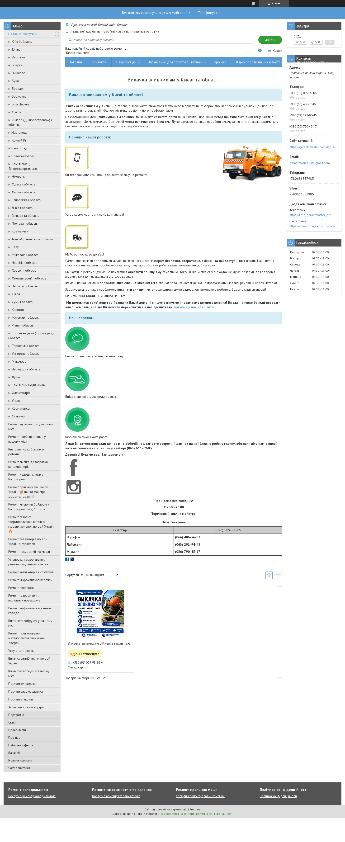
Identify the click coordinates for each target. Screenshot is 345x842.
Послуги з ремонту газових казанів (116, 796)
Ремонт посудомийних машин (30, 551)
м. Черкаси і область (23, 286)
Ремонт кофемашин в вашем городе (29, 610)
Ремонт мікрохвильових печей (30, 580)
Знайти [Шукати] (270, 40)
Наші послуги (126, 62)
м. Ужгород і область (23, 353)
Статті (12, 722)
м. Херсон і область (22, 270)
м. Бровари (16, 88)
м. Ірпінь (14, 49)
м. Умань (14, 400)
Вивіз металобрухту (308, 62)
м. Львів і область (20, 208)
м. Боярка (15, 65)
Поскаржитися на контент (177, 813)
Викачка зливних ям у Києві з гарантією (99, 643)
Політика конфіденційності (278, 796)
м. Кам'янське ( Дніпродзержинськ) (22, 166)
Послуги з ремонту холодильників (32, 796)
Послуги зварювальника (25, 691)
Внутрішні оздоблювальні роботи (26, 451)
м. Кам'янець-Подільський (27, 385)
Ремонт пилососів (21, 588)
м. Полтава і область (23, 223)
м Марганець (17, 132)
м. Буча (13, 81)
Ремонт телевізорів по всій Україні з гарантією (27, 541)
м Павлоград (17, 148)
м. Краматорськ (19, 408)
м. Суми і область (20, 302)
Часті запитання (19, 768)
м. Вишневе (16, 73)
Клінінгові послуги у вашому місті (28, 673)
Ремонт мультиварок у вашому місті (30, 426)
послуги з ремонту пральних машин (200, 796)
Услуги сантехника (21, 650)
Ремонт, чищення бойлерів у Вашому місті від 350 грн (29, 506)
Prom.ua (194, 809)
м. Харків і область (21, 192)
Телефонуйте (208, 12)
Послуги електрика (22, 683)
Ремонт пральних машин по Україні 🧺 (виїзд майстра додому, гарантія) (28, 492)
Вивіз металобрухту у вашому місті (30, 623)
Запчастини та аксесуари (26, 707)
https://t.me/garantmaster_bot (310, 215)
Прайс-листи (17, 730)
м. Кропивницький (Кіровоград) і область (31, 335)
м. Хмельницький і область (27, 278)
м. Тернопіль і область (24, 346)
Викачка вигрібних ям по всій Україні (29, 660)
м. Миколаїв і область (23, 255)
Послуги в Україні (20, 699)
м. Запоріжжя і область (24, 200)
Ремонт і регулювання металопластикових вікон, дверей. (26, 638)
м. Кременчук (18, 231)
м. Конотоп (16, 309)
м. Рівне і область (20, 325)
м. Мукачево (17, 361)
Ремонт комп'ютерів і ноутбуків (31, 572)
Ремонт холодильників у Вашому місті (25, 476)
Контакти (99, 62)
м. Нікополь (16, 176)
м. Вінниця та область (23, 215)
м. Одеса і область (21, 184)
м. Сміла (14, 294)
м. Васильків (16, 57)
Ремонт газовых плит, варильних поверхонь (24, 597)
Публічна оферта (20, 745)
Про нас (14, 737)
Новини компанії (20, 760)
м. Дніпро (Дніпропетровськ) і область (30, 122)
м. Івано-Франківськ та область (30, 239)
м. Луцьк (14, 377)
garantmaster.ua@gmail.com (309, 163)
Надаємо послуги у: (22, 34)
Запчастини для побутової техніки (175, 62)
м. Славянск (16, 416)
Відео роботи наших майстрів (259, 62)
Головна (76, 62)
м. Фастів (14, 112)
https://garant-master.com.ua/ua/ (312, 147)
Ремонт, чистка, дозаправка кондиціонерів (28, 464)
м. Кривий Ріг (17, 140)
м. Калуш (14, 247)
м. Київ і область (20, 41)
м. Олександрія (19, 393)
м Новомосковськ (21, 156)
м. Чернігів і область (22, 262)
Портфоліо (16, 715)
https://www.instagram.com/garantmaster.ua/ (314, 226)
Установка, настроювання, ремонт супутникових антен (28, 561)
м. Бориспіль (17, 96)
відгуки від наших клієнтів (194, 307)
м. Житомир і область (23, 317)
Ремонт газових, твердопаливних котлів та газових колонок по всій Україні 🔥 (31, 524)
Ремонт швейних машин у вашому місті (27, 439)
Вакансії (14, 753)
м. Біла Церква (18, 104)
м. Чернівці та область (24, 369)
